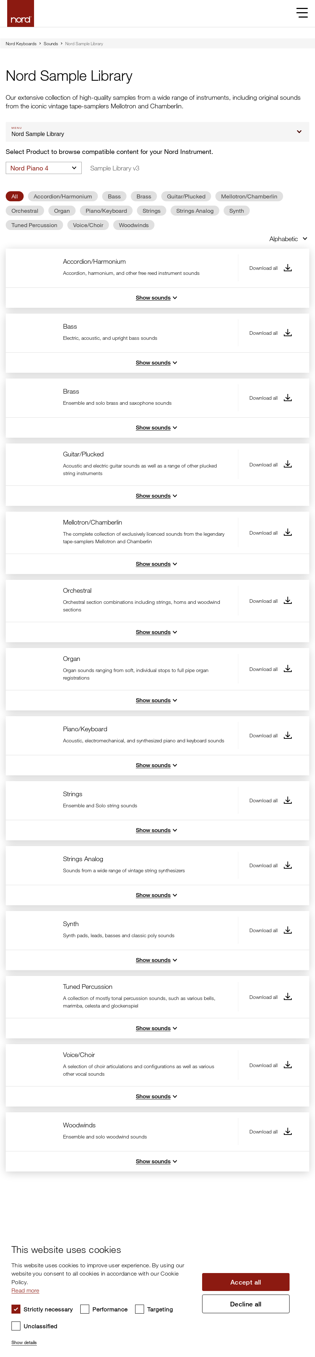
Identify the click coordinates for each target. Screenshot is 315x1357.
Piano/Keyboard (106, 210)
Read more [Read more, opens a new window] (25, 1290)
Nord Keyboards (21, 43)
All (14, 196)
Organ (62, 210)
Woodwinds (134, 224)
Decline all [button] (246, 1304)
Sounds (51, 43)
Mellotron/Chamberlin (249, 196)
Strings (152, 210)
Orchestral (24, 210)
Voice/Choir (88, 224)
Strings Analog (195, 210)
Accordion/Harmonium (63, 196)
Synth (236, 210)
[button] (102, 1339)
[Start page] (20, 13)
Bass (114, 196)
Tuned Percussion (34, 224)
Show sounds (157, 298)
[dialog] (152, 1291)
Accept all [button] (245, 1282)
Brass (144, 196)
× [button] (295, 1234)
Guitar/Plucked (186, 196)
